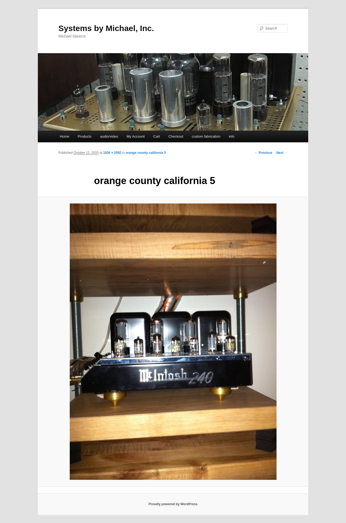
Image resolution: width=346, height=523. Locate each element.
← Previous (263, 153)
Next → (282, 153)
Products (84, 136)
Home (64, 136)
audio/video (109, 136)
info (231, 136)
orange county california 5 (146, 153)
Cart (156, 136)
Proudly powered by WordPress (172, 504)
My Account (136, 136)
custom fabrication (206, 136)
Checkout (175, 136)
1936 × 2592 (112, 153)
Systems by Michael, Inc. (106, 28)
